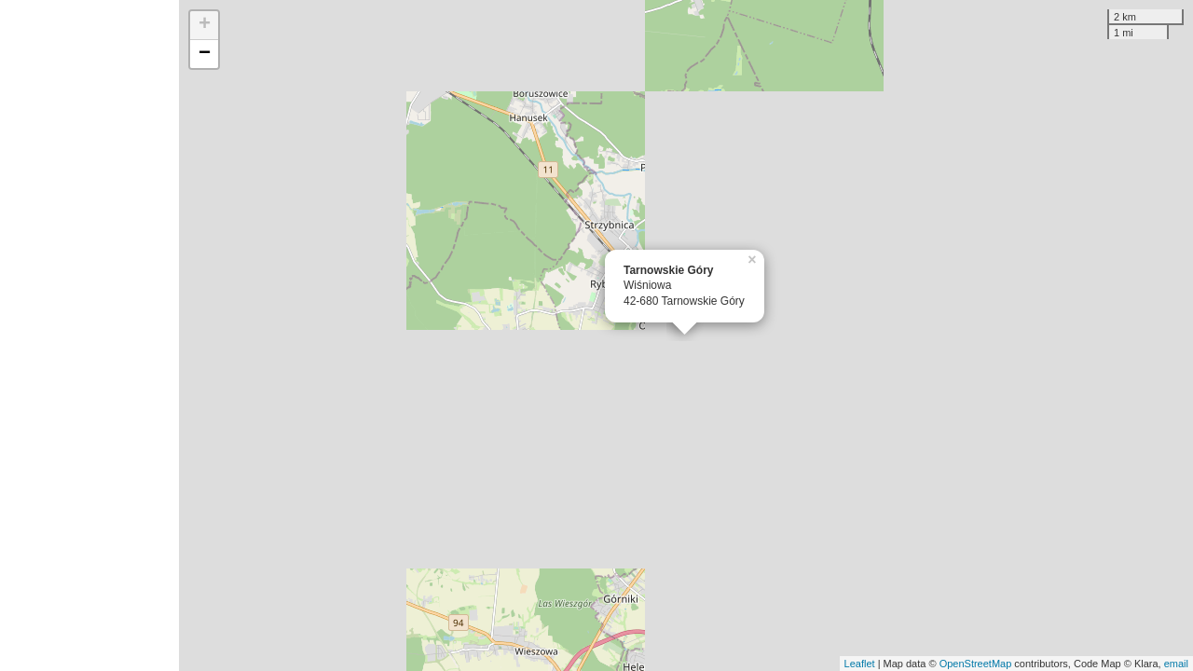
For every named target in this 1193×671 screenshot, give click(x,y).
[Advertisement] (89, 335)
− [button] (205, 54)
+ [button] (205, 25)
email (1176, 663)
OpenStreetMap (975, 663)
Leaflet (859, 663)
